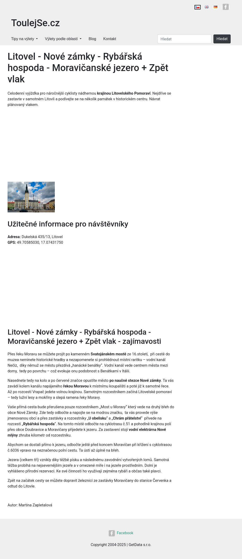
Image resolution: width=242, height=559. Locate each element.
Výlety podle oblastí (61, 39)
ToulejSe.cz (35, 23)
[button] (31, 197)
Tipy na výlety (22, 39)
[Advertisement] (91, 146)
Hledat (222, 39)
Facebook (121, 533)
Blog (92, 39)
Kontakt (109, 39)
